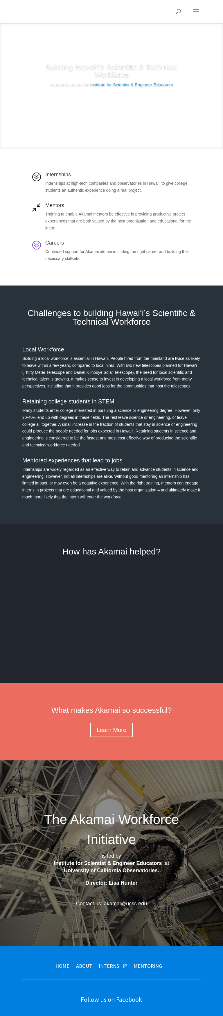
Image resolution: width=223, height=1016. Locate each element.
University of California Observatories (111, 870)
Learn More (111, 101)
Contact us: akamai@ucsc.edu (111, 903)
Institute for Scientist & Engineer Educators (131, 84)
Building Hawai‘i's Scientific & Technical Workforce (111, 71)
